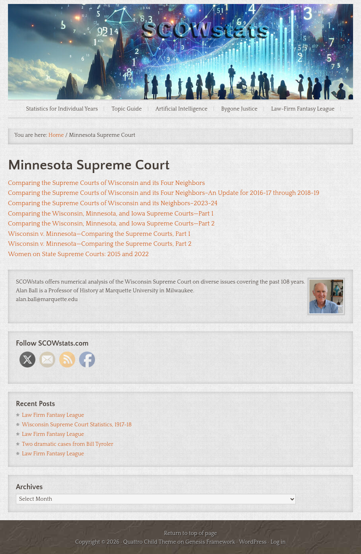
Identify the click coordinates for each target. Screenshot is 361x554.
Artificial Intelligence (181, 109)
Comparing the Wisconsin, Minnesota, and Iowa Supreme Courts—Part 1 (110, 213)
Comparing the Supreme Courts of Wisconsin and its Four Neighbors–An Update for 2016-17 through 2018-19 (163, 192)
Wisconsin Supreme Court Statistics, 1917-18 (77, 425)
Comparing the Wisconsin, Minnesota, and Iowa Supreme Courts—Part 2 (111, 223)
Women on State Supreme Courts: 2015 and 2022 (78, 254)
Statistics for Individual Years (62, 109)
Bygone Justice (239, 109)
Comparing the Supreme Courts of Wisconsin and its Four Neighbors (106, 183)
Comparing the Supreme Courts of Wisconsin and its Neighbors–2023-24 (112, 203)
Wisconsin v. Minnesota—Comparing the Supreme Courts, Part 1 (99, 233)
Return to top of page (190, 533)
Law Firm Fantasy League (53, 415)
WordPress (253, 542)
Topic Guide (127, 109)
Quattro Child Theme (149, 542)
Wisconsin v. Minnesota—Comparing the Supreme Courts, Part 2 (100, 243)
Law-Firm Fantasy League (303, 109)
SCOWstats (180, 28)
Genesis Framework (210, 542)
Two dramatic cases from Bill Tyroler (67, 444)
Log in (277, 542)
